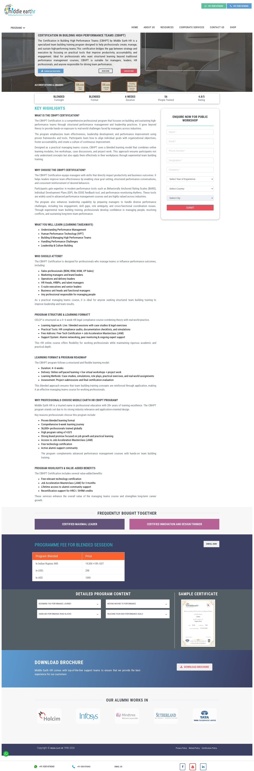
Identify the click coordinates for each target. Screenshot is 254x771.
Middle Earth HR (56, 748)
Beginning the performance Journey (68, 605)
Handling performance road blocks (68, 618)
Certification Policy (209, 748)
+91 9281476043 (214, 4)
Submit (190, 207)
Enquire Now (127, 70)
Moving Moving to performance (137, 605)
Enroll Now (209, 544)
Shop (233, 22)
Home (135, 22)
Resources (167, 22)
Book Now (107, 70)
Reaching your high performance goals (137, 618)
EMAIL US (118, 766)
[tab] (69, 605)
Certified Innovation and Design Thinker (174, 524)
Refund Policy (194, 748)
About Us (149, 22)
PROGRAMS (16, 23)
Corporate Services (191, 22)
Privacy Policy (181, 748)
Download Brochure (53, 70)
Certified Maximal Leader (79, 524)
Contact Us (217, 22)
